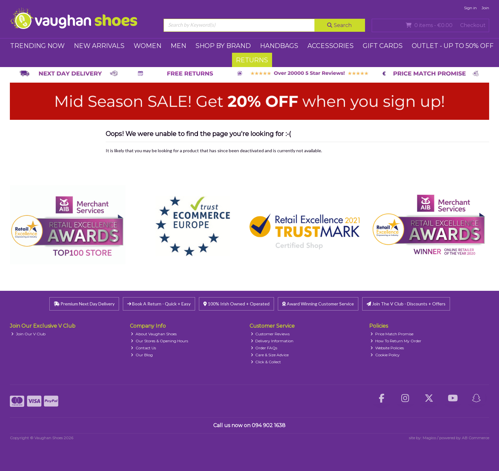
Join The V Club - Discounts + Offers (406, 303)
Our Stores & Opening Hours (159, 340)
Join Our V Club (28, 333)
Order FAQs (264, 347)
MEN (178, 46)
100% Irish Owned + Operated (236, 303)
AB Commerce (475, 437)
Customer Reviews (270, 333)
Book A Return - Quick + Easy (159, 303)
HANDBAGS (279, 46)
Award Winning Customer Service (318, 303)
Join (485, 7)
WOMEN (147, 46)
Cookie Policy (385, 354)
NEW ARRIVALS (99, 46)
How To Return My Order (395, 340)
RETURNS (252, 60)
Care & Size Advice (270, 354)
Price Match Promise (391, 333)
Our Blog (142, 354)
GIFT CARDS (383, 46)
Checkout (473, 25)
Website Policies (387, 347)
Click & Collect (266, 361)
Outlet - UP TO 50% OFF (453, 46)
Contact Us (143, 347)
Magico (429, 437)
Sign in (470, 7)
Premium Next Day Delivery (84, 303)
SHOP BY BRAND (223, 46)
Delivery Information (272, 340)
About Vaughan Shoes (154, 333)
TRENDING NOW (37, 46)
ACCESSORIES (330, 46)
